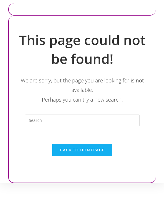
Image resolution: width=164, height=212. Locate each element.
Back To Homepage (82, 150)
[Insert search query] (82, 120)
